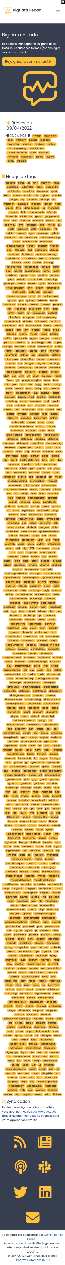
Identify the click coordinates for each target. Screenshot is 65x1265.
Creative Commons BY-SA (32, 1260)
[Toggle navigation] (58, 10)
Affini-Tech (51, 1235)
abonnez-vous (26, 1116)
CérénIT (32, 1239)
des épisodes (41, 1112)
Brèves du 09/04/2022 (19, 125)
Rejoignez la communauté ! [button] (29, 61)
